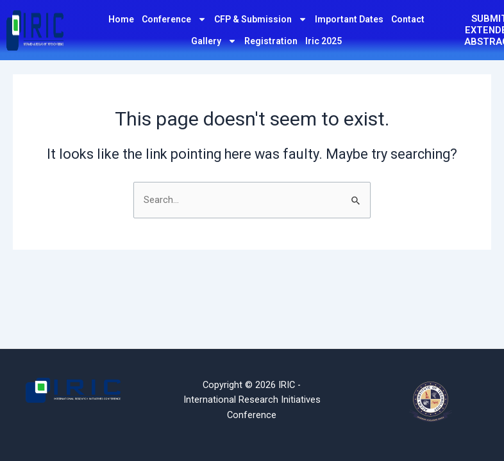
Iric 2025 (323, 41)
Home (121, 19)
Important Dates (349, 19)
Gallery (214, 41)
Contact (407, 19)
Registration (271, 41)
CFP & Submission (260, 19)
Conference (174, 19)
